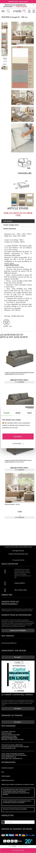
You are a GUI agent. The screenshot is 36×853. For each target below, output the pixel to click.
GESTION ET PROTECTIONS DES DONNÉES (15, 809)
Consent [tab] (6, 413)
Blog (2, 772)
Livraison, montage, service (11, 225)
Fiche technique (7, 221)
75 (14, 846)
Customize (18, 443)
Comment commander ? (7, 768)
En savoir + (18, 657)
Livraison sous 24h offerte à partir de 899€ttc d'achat (18, 547)
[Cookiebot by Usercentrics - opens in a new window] (25, 407)
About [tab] (29, 413)
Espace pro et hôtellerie (18, 630)
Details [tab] (18, 413)
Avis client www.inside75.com (9, 643)
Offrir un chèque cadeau (20, 590)
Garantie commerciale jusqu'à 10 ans (18, 554)
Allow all (18, 436)
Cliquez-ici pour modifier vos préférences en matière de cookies (17, 784)
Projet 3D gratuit (21, 6)
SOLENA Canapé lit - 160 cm (12, 504)
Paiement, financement (9, 228)
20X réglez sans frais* (18, 550)
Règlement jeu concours (7, 780)
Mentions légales (5, 776)
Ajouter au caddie (18, 850)
